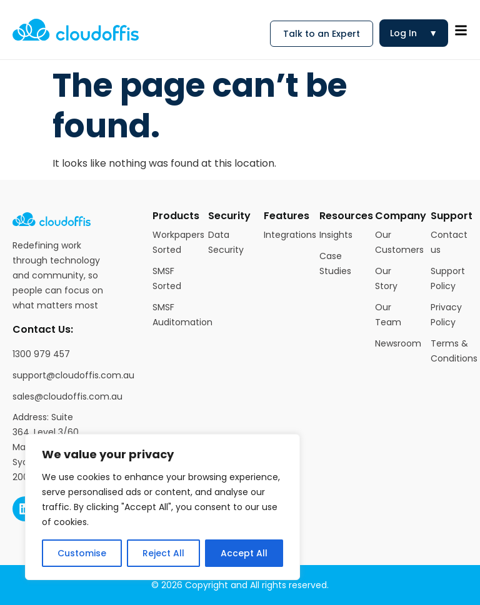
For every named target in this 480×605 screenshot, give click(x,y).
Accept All (244, 553)
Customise (82, 553)
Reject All (163, 553)
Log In (414, 33)
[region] (162, 507)
